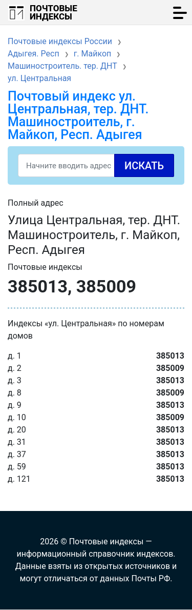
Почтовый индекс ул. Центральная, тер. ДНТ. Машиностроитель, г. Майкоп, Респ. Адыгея (78, 115)
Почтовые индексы (53, 12)
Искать (144, 166)
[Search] (96, 165)
